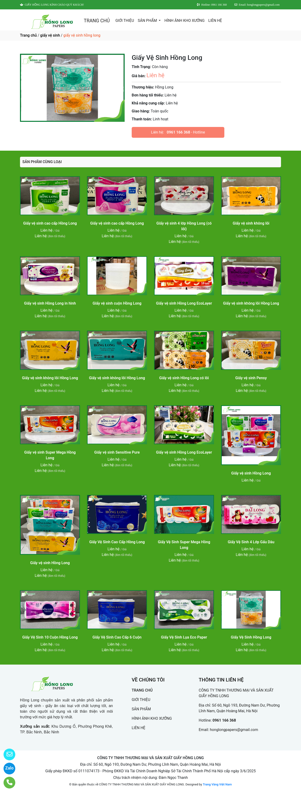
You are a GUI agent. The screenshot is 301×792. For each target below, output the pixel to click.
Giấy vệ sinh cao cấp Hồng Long (50, 223)
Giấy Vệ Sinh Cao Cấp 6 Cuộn (116, 637)
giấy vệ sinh (50, 35)
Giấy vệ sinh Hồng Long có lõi (184, 378)
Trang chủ (28, 35)
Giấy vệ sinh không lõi (251, 223)
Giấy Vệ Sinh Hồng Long (251, 637)
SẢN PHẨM (148, 20)
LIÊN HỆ (215, 20)
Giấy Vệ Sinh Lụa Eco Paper (184, 637)
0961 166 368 (178, 132)
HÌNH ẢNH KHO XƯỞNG (184, 20)
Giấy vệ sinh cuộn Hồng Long (117, 303)
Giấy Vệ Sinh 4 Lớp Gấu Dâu (251, 542)
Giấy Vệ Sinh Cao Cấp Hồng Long (117, 542)
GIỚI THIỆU (124, 20)
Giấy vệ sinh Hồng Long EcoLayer (184, 303)
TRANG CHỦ (97, 20)
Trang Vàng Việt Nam (217, 784)
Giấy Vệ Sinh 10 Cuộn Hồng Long (50, 637)
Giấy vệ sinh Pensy (251, 378)
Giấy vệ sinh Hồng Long (251, 473)
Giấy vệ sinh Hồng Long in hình (50, 303)
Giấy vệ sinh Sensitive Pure (117, 452)
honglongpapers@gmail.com (234, 729)
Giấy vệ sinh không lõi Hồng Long (251, 303)
